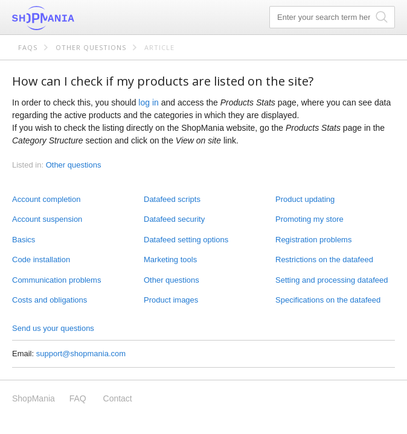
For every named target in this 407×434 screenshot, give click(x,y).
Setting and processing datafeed (331, 280)
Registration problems (313, 239)
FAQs (27, 47)
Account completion (46, 199)
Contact (117, 398)
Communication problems (56, 280)
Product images (171, 299)
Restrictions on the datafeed (324, 259)
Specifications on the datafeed (327, 299)
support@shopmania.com (81, 353)
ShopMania (72, 18)
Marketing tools (170, 259)
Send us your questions (53, 328)
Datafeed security (174, 219)
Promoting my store (309, 219)
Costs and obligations (49, 299)
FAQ (77, 398)
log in (148, 102)
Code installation (41, 259)
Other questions (91, 47)
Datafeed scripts (172, 199)
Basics (23, 239)
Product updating (305, 199)
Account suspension (47, 219)
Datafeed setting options (186, 239)
